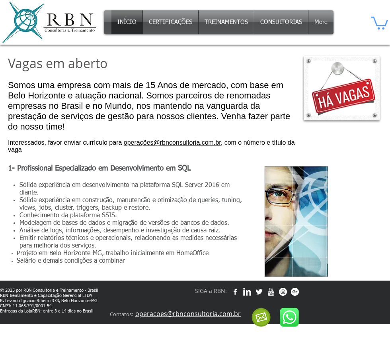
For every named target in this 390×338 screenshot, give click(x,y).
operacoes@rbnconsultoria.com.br (188, 313)
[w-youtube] (271, 292)
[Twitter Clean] (259, 292)
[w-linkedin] (247, 292)
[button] (379, 22)
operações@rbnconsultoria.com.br (172, 142)
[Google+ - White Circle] (295, 292)
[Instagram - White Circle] (283, 292)
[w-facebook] (235, 292)
